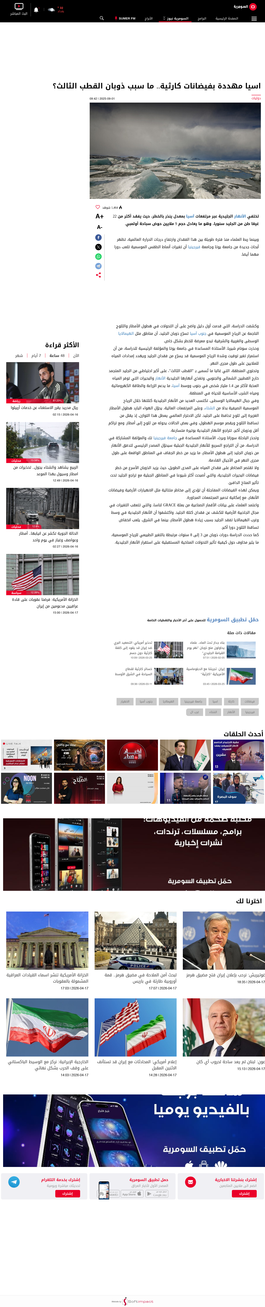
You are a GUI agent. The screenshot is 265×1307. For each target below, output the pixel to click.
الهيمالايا (126, 333)
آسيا (190, 216)
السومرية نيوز (175, 18)
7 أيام (36, 355)
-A (99, 227)
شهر (19, 355)
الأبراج (149, 18)
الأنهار (240, 216)
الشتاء (210, 408)
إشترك (67, 1194)
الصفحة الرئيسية (227, 18)
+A (99, 217)
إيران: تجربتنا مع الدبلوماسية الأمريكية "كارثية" (205, 671)
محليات (16, 460)
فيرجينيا (194, 246)
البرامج (202, 18)
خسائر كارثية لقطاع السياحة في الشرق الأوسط (133, 671)
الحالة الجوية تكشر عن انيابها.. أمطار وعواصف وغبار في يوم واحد (48, 536)
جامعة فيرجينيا (165, 437)
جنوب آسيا (198, 333)
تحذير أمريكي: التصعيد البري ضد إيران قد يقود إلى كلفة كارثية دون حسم (133, 648)
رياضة (16, 401)
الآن (76, 355)
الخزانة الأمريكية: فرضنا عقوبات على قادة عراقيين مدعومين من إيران (45, 602)
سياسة (16, 593)
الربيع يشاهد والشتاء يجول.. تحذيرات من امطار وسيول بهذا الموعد (45, 470)
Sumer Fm (127, 18)
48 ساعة (57, 355)
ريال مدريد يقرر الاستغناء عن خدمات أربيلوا (44, 407)
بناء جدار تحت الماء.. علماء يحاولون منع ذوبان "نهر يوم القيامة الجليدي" (206, 648)
